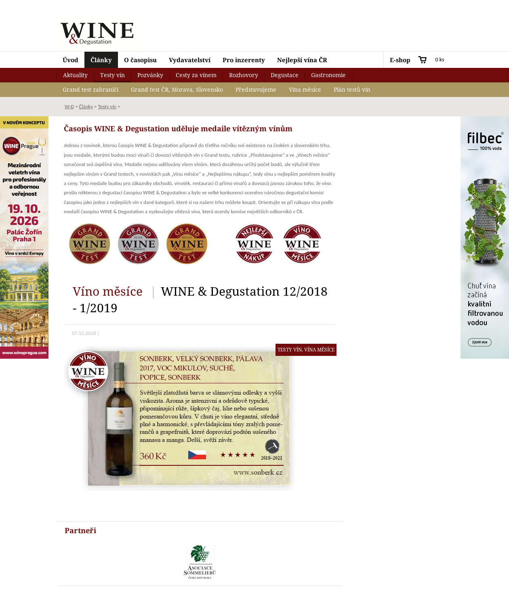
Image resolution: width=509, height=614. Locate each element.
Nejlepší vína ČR (302, 60)
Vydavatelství (189, 60)
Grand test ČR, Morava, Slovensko (177, 89)
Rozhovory (243, 75)
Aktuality (75, 75)
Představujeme (256, 89)
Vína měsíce (305, 89)
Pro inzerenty (244, 60)
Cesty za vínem (196, 75)
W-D (69, 106)
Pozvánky (150, 75)
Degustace (285, 75)
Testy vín (112, 75)
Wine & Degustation (101, 32)
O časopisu (140, 60)
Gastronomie (328, 75)
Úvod (70, 60)
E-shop (400, 60)
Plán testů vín (352, 89)
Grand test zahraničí (90, 89)
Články (101, 60)
